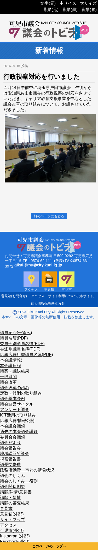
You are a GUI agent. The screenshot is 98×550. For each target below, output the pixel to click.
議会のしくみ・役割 (19, 481)
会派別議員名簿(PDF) (20, 349)
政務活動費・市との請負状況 (27, 470)
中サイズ (68, 3)
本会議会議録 (12, 426)
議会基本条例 (12, 398)
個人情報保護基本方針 (48, 303)
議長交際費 (10, 464)
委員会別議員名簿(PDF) (22, 343)
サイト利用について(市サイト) (71, 296)
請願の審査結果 (14, 503)
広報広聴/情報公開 (17, 420)
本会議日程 (10, 365)
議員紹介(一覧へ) (16, 332)
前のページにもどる (49, 216)
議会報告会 (10, 448)
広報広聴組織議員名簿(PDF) (26, 354)
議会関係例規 (12, 486)
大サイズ (88, 3)
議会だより (10, 442)
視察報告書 (10, 459)
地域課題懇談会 (14, 453)
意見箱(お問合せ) (14, 296)
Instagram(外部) (15, 536)
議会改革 (8, 382)
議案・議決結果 (14, 371)
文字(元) (48, 3)
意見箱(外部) (12, 514)
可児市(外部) (12, 530)
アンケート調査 (14, 409)
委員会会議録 (12, 437)
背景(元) (51, 9)
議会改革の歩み (14, 387)
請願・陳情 (10, 497)
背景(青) (89, 9)
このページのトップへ (49, 546)
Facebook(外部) (15, 541)
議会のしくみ (12, 475)
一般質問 (8, 376)
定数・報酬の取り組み (21, 393)
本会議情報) (11, 360)
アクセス (37, 296)
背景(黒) (70, 9)
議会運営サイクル (16, 404)
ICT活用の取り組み (18, 415)
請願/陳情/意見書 (16, 492)
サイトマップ (12, 519)
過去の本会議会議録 (19, 431)
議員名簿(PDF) (14, 338)
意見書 (6, 508)
